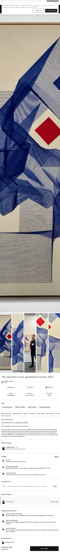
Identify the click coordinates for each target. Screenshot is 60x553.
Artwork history (40, 413)
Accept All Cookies (51, 10)
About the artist (50, 413)
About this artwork (6, 413)
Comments (32, 413)
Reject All (38, 10)
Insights (25, 413)
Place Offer (44, 548)
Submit (55, 486)
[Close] (56, 3)
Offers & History (17, 413)
